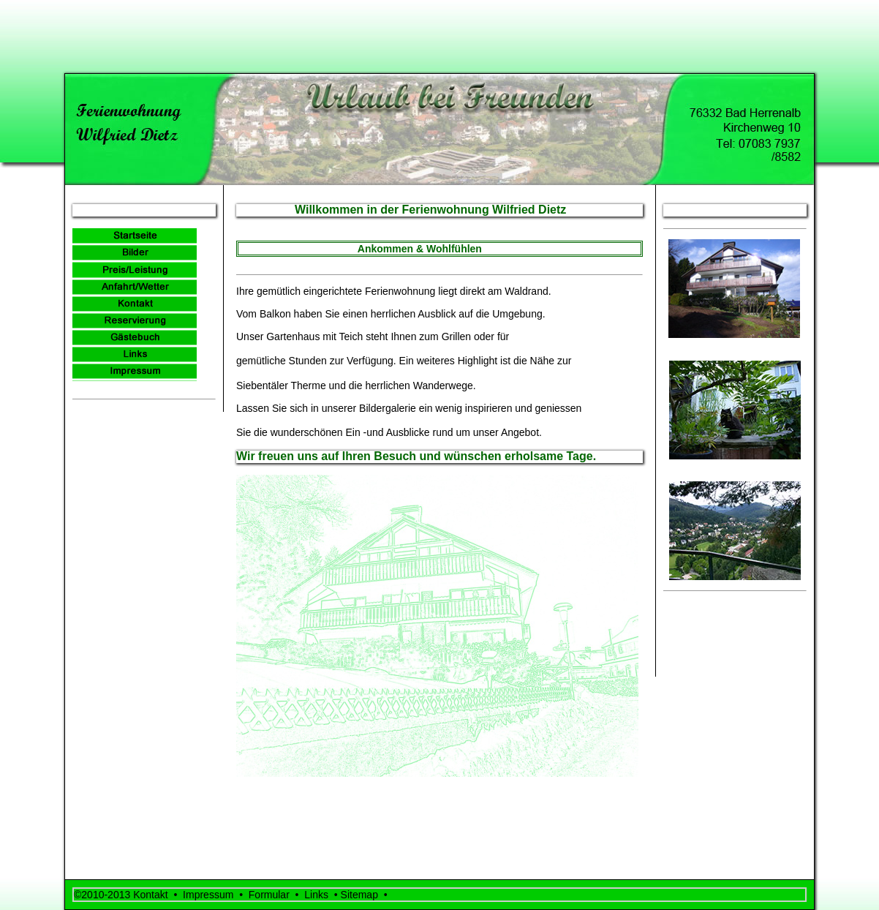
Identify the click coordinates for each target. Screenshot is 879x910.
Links (318, 894)
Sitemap (362, 894)
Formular (269, 894)
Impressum (211, 894)
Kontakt (150, 894)
